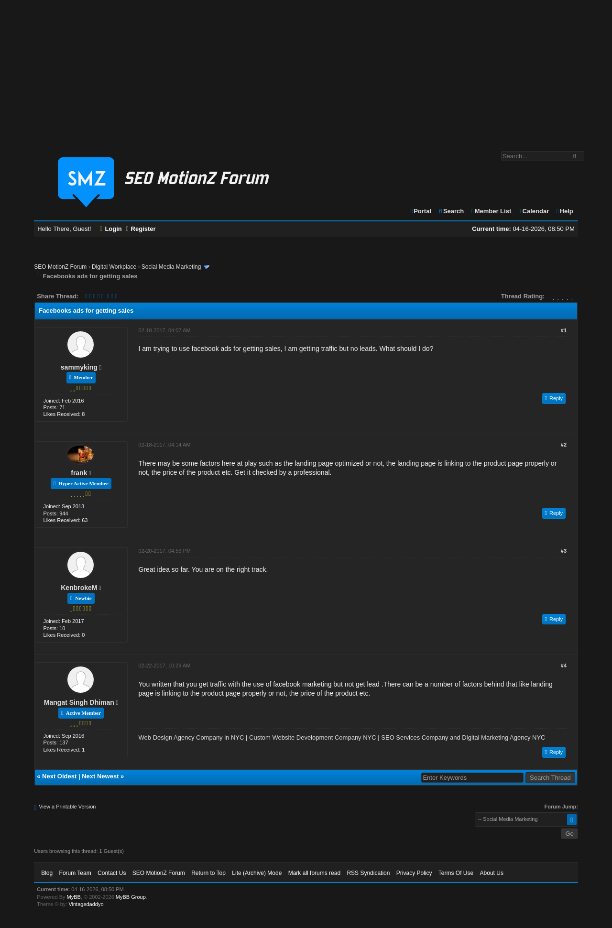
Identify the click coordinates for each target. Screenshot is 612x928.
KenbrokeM (79, 587)
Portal (420, 211)
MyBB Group (131, 897)
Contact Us (112, 873)
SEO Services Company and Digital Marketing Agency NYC (463, 737)
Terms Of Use (455, 873)
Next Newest (100, 776)
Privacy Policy (414, 873)
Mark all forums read (314, 873)
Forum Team (75, 873)
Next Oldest (59, 776)
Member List (490, 211)
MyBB (74, 897)
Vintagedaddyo (85, 904)
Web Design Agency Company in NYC (191, 737)
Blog (47, 873)
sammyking (79, 367)
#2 (564, 445)
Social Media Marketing (171, 266)
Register (140, 228)
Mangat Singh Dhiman (79, 702)
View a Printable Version (67, 806)
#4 (564, 665)
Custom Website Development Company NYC (312, 737)
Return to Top (208, 873)
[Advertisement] (306, 71)
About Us (491, 873)
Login (111, 228)
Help (564, 211)
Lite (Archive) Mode (257, 873)
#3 (564, 551)
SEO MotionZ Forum (60, 266)
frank (79, 473)
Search (451, 211)
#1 (564, 330)
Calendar (533, 211)
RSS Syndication (368, 873)
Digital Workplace (114, 266)
